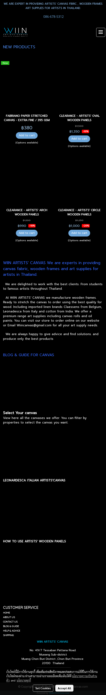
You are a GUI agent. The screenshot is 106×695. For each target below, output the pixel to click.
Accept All (64, 688)
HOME (6, 612)
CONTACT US (10, 621)
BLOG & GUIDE (11, 626)
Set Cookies (43, 688)
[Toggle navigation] (100, 32)
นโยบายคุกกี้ (24, 680)
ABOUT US (9, 617)
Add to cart (27, 135)
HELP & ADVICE (11, 630)
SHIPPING (8, 635)
